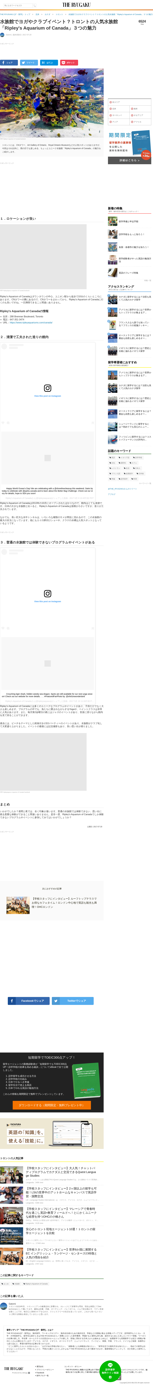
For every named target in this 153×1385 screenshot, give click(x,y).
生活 (126, 468)
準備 (112, 479)
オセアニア (137, 115)
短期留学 (128, 474)
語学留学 (123, 479)
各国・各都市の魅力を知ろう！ (134, 247)
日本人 (136, 468)
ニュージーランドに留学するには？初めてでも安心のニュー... (134, 425)
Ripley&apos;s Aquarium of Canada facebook (16, 290)
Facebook (40, 1373)
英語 (112, 458)
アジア (114, 122)
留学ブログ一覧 (43, 1376)
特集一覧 (147, 281)
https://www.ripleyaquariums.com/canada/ (31, 322)
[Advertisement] (52, 959)
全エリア (115, 102)
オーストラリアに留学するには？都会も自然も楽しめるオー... (135, 336)
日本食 (140, 474)
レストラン (115, 468)
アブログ (111, 494)
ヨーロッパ (116, 115)
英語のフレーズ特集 (128, 273)
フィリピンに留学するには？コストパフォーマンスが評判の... (135, 438)
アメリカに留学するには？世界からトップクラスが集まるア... (135, 311)
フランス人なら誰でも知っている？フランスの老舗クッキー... (134, 324)
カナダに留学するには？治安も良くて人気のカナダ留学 (135, 298)
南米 (134, 109)
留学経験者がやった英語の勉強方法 (135, 260)
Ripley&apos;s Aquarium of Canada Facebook (16, 792)
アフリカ (136, 122)
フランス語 (115, 474)
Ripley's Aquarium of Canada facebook (14, 139)
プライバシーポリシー (45, 1370)
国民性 (122, 463)
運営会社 (40, 1367)
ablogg (26, 1373)
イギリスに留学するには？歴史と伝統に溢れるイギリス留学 (135, 349)
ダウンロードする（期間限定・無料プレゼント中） (52, 1105)
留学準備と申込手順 (128, 221)
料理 (134, 479)
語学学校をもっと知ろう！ (132, 234)
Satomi (12, 1304)
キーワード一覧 (145, 483)
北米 (113, 109)
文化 (112, 463)
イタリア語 (124, 458)
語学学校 (137, 458)
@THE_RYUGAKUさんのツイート (122, 489)
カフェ (133, 463)
